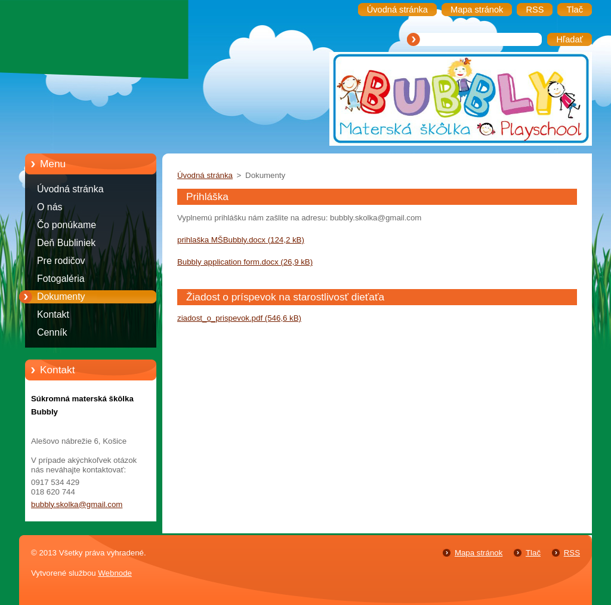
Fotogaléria (61, 279)
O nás (49, 207)
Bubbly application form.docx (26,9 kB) (245, 261)
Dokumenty (61, 296)
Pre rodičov (61, 261)
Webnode (115, 573)
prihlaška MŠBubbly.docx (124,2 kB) (240, 239)
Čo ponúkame (66, 225)
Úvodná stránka (70, 189)
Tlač (533, 552)
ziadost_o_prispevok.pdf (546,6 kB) (239, 318)
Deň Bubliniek (66, 243)
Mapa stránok (478, 552)
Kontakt (53, 314)
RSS (572, 552)
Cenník (52, 332)
